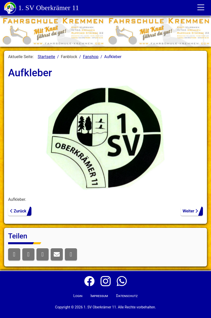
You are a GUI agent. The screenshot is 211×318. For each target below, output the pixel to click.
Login (77, 296)
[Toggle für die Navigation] (201, 7)
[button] (14, 254)
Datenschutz (127, 296)
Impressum (99, 296)
